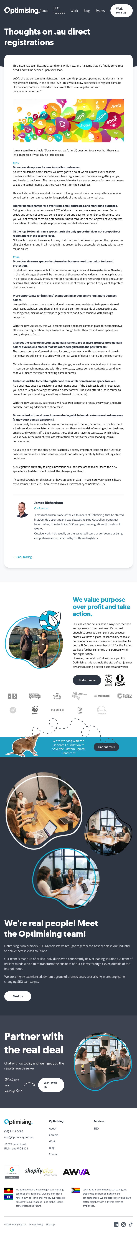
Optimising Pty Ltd (16, 1224)
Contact (54, 1154)
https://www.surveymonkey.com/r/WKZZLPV (78, 484)
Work (74, 10)
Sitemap (50, 1224)
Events (100, 10)
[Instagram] (123, 1224)
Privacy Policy (36, 1224)
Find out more (86, 680)
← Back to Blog (22, 557)
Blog (87, 10)
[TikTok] (130, 1224)
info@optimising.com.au (19, 1137)
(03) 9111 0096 (13, 1131)
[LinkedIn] (116, 1224)
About (44, 10)
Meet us (18, 996)
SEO (96, 1128)
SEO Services (59, 10)
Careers (53, 1135)
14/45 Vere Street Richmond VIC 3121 (16, 1146)
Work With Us (121, 10)
